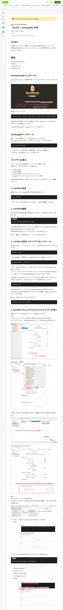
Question (17, 5)
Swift (17, 31)
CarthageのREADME (17, 140)
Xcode (12, 31)
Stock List (10, 5)
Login (51, 2)
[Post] (3, 23)
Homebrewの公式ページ (18, 79)
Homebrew (14, 66)
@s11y (19, 24)
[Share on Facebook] (3, 27)
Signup (57, 2)
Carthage (21, 31)
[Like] (3, 9)
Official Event (36, 5)
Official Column (46, 5)
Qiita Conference (26, 5)
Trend (4, 5)
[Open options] (3, 36)
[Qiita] (5, 2)
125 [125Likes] (3, 12)
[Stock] (3, 16)
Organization (55, 5)
